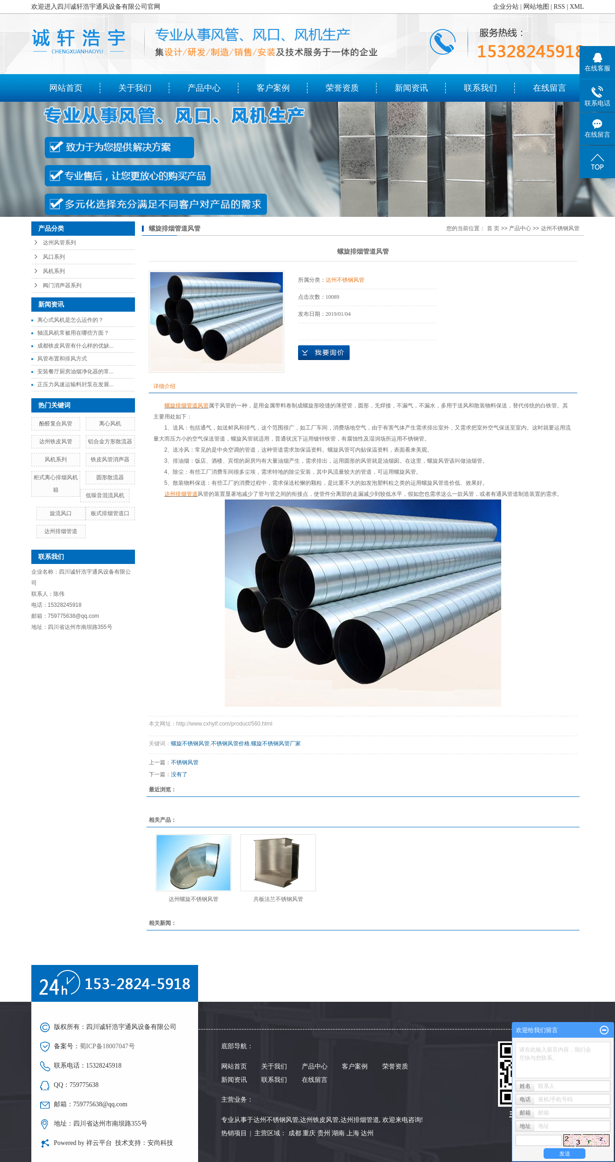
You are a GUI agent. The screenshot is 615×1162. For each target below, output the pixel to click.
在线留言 (549, 88)
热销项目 (234, 1133)
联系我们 (480, 88)
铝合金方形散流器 (110, 441)
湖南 (338, 1133)
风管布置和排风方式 (62, 358)
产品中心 (204, 88)
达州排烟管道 (60, 531)
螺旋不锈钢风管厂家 (276, 743)
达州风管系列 (59, 242)
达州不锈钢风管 (560, 228)
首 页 (493, 228)
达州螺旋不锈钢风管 (193, 899)
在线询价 (324, 352)
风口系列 (54, 257)
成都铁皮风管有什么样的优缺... (75, 346)
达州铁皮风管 (55, 441)
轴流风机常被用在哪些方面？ (73, 333)
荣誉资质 (342, 88)
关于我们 (135, 88)
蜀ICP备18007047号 (107, 1046)
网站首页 (65, 88)
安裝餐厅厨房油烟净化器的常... (75, 371)
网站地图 (536, 6)
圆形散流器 (110, 477)
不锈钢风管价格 (230, 743)
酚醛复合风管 (55, 423)
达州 (367, 1133)
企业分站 (506, 6)
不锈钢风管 (185, 762)
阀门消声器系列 (62, 285)
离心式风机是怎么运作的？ (70, 320)
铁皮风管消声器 (110, 459)
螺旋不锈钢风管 (190, 743)
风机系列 (54, 271)
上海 (352, 1133)
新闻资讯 (411, 88)
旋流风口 (61, 513)
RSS (559, 6)
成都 (294, 1133)
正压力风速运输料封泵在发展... (75, 384)
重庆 (309, 1133)
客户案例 (273, 88)
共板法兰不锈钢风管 (278, 899)
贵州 (323, 1133)
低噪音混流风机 (105, 495)
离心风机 (110, 423)
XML (576, 6)
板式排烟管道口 (110, 513)
